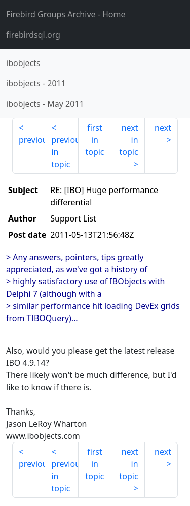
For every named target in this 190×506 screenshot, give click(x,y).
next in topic (128, 139)
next (163, 127)
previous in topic (64, 152)
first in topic (94, 139)
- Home (66, 14)
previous (32, 139)
